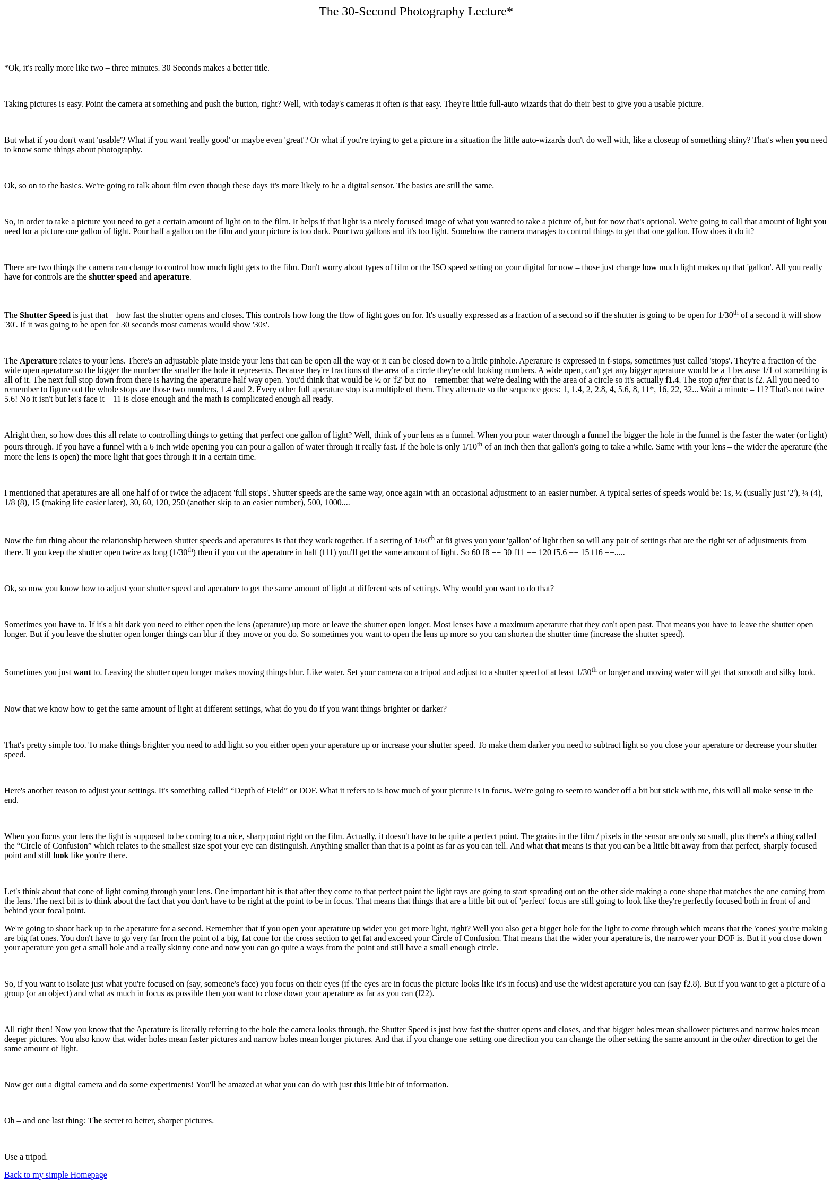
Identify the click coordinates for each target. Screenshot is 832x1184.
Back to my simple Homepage (55, 1174)
